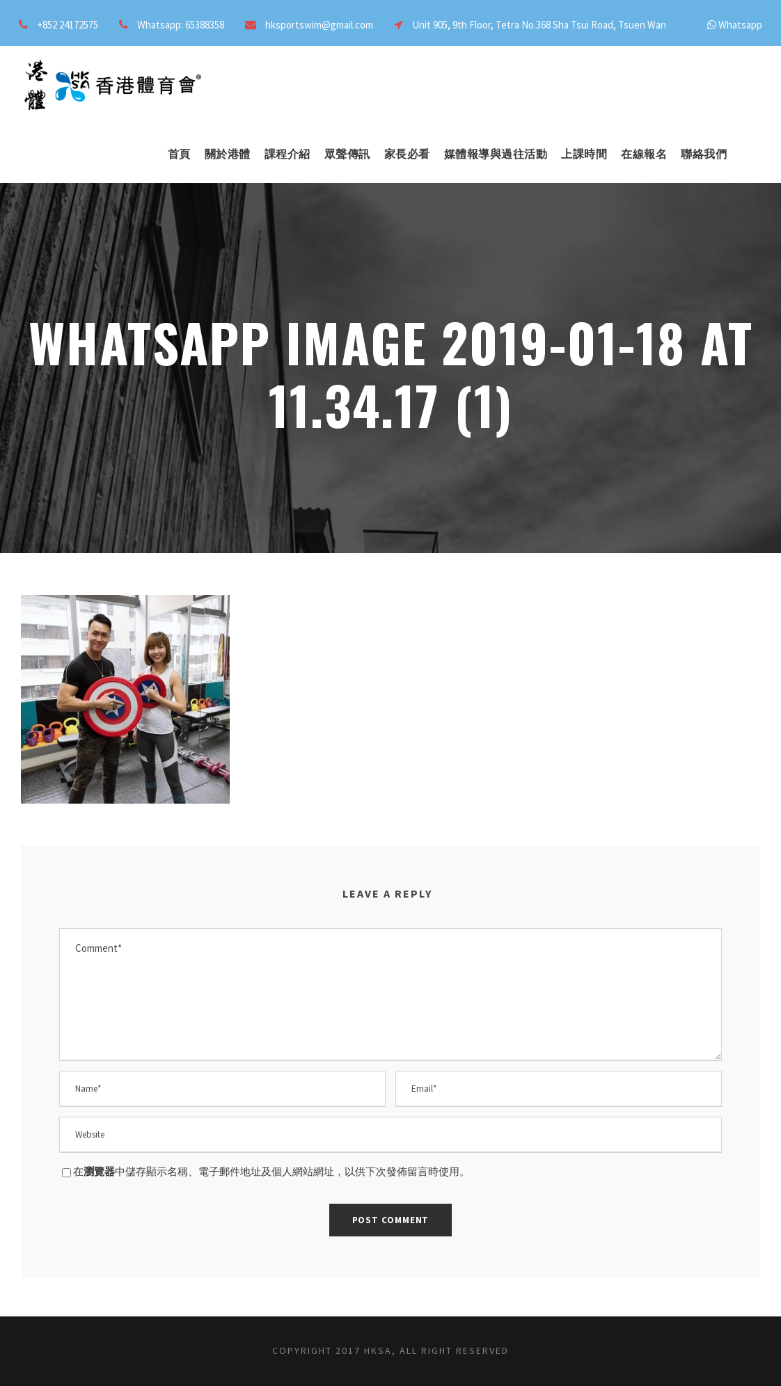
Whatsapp (740, 24)
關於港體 (228, 154)
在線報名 (644, 154)
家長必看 (407, 154)
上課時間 (584, 154)
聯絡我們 (704, 154)
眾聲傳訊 (347, 154)
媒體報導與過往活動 (496, 154)
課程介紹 (287, 154)
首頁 (179, 154)
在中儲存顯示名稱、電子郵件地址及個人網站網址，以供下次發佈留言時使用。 (271, 1171)
